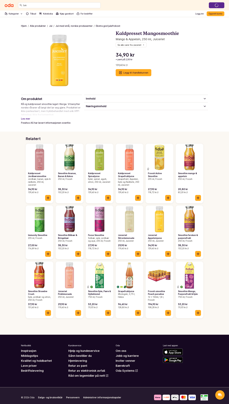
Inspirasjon (28, 347)
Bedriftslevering (32, 367)
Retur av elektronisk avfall (86, 367)
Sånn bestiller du (80, 352)
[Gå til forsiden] (9, 5)
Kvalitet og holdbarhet (36, 357)
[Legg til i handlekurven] (48, 194)
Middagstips (29, 352)
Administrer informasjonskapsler (102, 393)
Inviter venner (125, 357)
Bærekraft (123, 362)
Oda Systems (127, 367)
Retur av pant (77, 362)
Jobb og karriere (127, 352)
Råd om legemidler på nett (88, 372)
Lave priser (29, 362)
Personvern (73, 393)
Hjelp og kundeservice (84, 347)
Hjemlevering (77, 357)
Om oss (121, 347)
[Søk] (20, 5)
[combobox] (61, 5)
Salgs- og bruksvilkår (50, 393)
